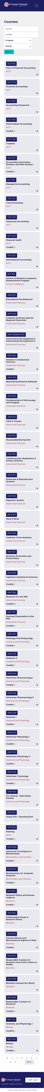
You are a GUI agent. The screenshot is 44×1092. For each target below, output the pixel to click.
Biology (9, 1027)
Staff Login (33, 1080)
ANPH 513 (12, 752)
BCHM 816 (12, 847)
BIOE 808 (12, 979)
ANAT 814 (12, 417)
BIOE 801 (11, 891)
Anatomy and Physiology (17, 642)
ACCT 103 (11, 64)
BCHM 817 (12, 869)
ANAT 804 (12, 355)
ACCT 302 (11, 101)
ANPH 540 (12, 792)
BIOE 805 (12, 934)
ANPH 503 (12, 654)
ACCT (8, 71)
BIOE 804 (12, 913)
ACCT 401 (11, 199)
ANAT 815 (11, 436)
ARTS (8, 835)
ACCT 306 (11, 139)
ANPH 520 (12, 772)
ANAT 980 (12, 592)
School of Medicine (15, 284)
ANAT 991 (11, 612)
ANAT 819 (12, 515)
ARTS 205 (11, 812)
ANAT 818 (12, 496)
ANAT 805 (12, 377)
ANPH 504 (12, 673)
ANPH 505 (12, 693)
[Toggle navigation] (36, 5)
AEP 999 (11, 274)
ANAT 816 (11, 454)
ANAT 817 (12, 475)
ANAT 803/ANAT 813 (16, 334)
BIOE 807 (12, 956)
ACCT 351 (11, 180)
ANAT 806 (12, 396)
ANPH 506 (12, 713)
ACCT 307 (12, 158)
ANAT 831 (11, 552)
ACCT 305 (11, 120)
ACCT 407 (12, 255)
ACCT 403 (12, 236)
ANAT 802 (12, 314)
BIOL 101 (11, 1019)
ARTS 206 (11, 827)
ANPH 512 (12, 732)
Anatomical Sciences (15, 303)
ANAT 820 (12, 533)
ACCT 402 (12, 217)
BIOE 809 (12, 997)
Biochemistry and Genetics (18, 857)
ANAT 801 (12, 295)
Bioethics (10, 901)
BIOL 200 (12, 1039)
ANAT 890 (12, 573)
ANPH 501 (12, 634)
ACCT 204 (12, 82)
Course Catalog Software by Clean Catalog (22, 1090)
